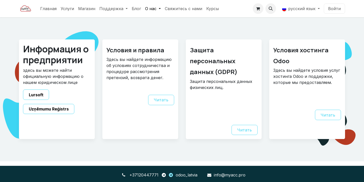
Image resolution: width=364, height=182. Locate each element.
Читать (161, 99)
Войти (334, 8)
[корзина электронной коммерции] (258, 8)
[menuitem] (48, 9)
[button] (270, 8)
